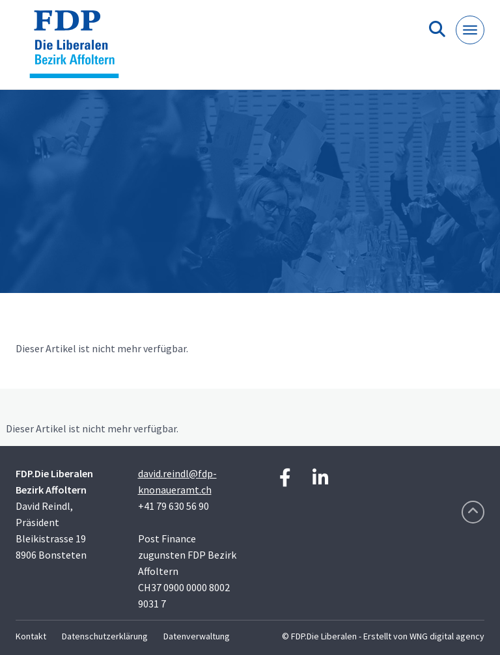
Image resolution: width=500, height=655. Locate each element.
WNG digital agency (447, 636)
